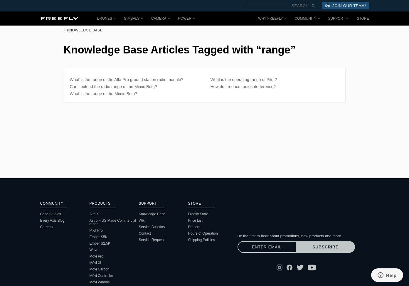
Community (307, 18)
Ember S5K (98, 237)
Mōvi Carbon (100, 269)
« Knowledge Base (83, 30)
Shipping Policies (201, 240)
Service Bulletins (152, 227)
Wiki (142, 220)
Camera (160, 18)
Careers (46, 227)
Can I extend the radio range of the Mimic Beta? (113, 86)
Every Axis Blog (52, 220)
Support (338, 18)
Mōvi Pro (96, 256)
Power (186, 18)
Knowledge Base (152, 214)
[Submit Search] (313, 5)
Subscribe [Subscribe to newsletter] (325, 247)
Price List (195, 220)
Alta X (94, 214)
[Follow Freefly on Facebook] (289, 267)
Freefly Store (198, 214)
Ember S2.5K (100, 243)
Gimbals (133, 18)
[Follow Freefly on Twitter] (300, 267)
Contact (145, 233)
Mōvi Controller (101, 276)
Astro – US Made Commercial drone (113, 222)
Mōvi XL (96, 263)
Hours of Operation (203, 233)
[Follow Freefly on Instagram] (279, 267)
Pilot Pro (96, 230)
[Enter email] (267, 247)
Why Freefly (272, 18)
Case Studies (50, 214)
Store (363, 18)
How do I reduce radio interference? (243, 86)
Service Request (152, 240)
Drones (106, 18)
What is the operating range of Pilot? (244, 79)
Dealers (194, 227)
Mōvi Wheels (100, 282)
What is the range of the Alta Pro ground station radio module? (127, 79)
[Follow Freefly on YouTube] (312, 267)
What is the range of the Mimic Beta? (103, 93)
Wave (94, 250)
